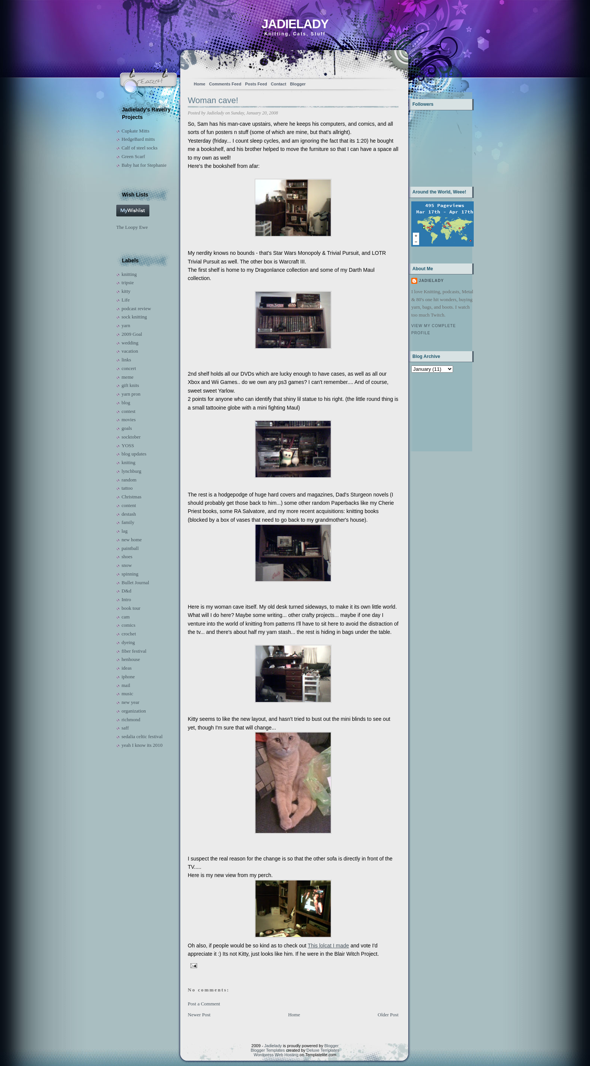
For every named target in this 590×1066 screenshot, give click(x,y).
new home (132, 539)
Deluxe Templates (323, 1050)
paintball (130, 548)
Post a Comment (204, 1004)
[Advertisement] (434, 411)
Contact (278, 84)
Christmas (131, 496)
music (127, 693)
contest (128, 411)
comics (128, 625)
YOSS (128, 445)
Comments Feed (225, 84)
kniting (128, 462)
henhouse (131, 659)
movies (129, 419)
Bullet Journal (135, 582)
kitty (126, 291)
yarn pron (131, 394)
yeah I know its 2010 (142, 745)
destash (129, 514)
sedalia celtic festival (142, 736)
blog (126, 402)
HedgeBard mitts (138, 139)
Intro (126, 599)
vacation (130, 351)
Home (199, 84)
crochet (129, 634)
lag (125, 531)
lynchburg (131, 471)
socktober (131, 437)
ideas (127, 668)
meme (128, 377)
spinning (130, 574)
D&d (126, 591)
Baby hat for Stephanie (144, 165)
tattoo (127, 488)
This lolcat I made (328, 946)
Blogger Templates (268, 1050)
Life (126, 300)
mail (126, 685)
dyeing (128, 642)
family (128, 522)
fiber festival (134, 651)
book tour (131, 608)
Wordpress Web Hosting (276, 1054)
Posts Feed (256, 84)
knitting (129, 274)
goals (127, 428)
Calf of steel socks (140, 148)
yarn (126, 325)
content (129, 505)
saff (125, 728)
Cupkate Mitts (135, 131)
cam (126, 617)
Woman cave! (213, 100)
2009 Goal (132, 334)
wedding (130, 343)
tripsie (128, 282)
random (129, 480)
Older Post (388, 1014)
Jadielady (295, 24)
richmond (131, 719)
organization (134, 711)
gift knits (130, 385)
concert (129, 368)
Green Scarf (133, 156)
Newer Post (199, 1014)
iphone (128, 676)
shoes (127, 556)
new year (130, 702)
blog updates (134, 454)
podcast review (136, 308)
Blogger (298, 84)
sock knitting (134, 317)
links (126, 359)
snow (127, 565)
